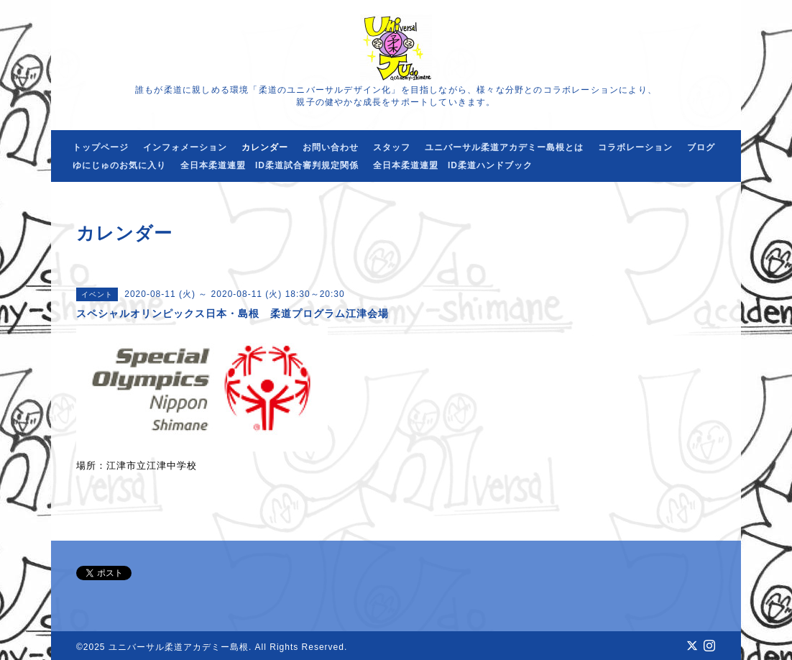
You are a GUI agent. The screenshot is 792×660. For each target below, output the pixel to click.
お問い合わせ (331, 147)
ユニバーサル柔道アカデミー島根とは (504, 147)
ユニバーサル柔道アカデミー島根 (179, 647)
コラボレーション (635, 147)
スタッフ (391, 147)
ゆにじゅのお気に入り (119, 165)
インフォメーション (185, 147)
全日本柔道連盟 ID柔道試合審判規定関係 (269, 165)
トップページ (101, 147)
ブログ (701, 147)
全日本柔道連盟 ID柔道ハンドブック (453, 165)
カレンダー (264, 147)
